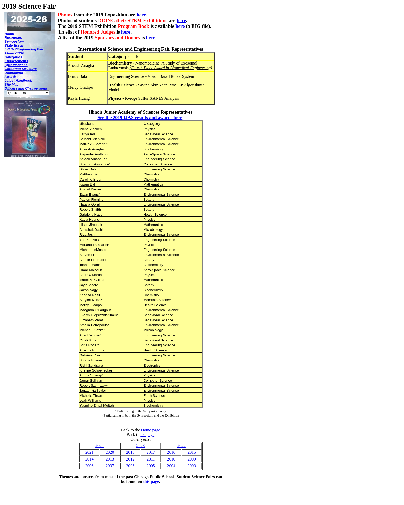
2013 (110, 459)
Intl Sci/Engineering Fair (24, 49)
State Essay (14, 45)
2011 (151, 459)
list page (147, 434)
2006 (130, 466)
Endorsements (16, 61)
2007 (110, 466)
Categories (13, 57)
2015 (191, 452)
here (141, 14)
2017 (151, 452)
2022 (181, 445)
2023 (140, 445)
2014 (89, 459)
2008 (89, 466)
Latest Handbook (18, 80)
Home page (150, 430)
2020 (110, 452)
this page (151, 481)
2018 (130, 452)
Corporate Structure (21, 69)
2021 (89, 452)
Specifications (16, 65)
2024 (99, 445)
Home (9, 34)
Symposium (14, 41)
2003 (191, 466)
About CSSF (14, 53)
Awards (10, 77)
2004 (171, 466)
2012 (130, 459)
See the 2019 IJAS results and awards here (139, 117)
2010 (171, 459)
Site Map (11, 84)
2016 (171, 452)
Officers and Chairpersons (26, 88)
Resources (13, 38)
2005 (151, 466)
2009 (191, 459)
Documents (14, 73)
